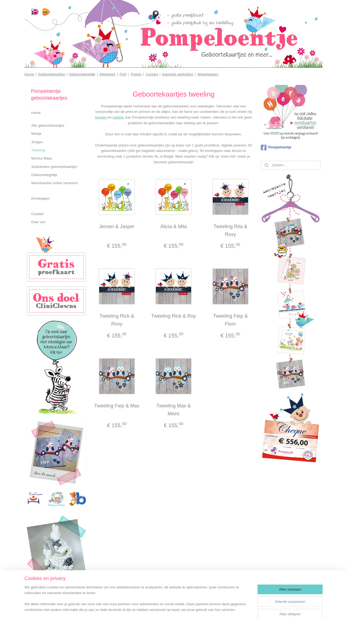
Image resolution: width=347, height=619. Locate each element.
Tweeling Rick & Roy (173, 316)
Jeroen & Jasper (116, 226)
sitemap (168, 609)
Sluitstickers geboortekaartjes (54, 167)
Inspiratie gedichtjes (177, 74)
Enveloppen (40, 198)
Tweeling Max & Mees (173, 409)
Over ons (38, 222)
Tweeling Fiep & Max (116, 406)
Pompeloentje (276, 147)
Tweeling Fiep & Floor (230, 320)
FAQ (123, 74)
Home (29, 74)
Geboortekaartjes (51, 74)
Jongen (37, 142)
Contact (152, 74)
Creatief (37, 214)
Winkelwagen (207, 74)
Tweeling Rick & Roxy (116, 320)
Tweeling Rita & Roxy (230, 230)
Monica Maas (41, 158)
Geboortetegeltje (82, 74)
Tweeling (38, 150)
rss (178, 609)
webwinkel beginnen (195, 609)
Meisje (36, 134)
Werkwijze (107, 74)
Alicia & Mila (173, 226)
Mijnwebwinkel (238, 609)
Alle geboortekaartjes (47, 125)
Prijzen (136, 74)
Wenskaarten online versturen (54, 183)
